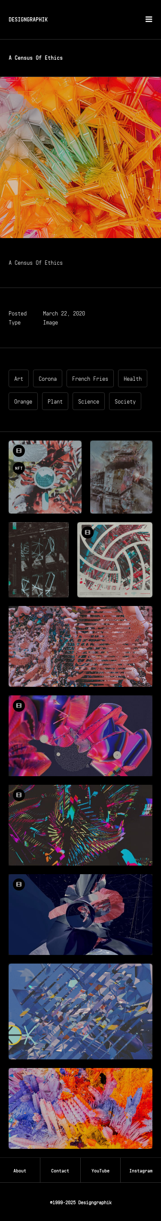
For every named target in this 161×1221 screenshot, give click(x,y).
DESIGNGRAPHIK (28, 18)
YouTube (100, 1170)
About (19, 1170)
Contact (60, 1170)
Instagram (140, 1170)
